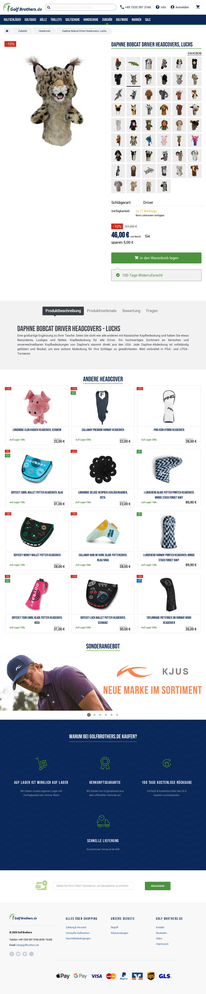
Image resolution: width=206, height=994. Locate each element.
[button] (89, 715)
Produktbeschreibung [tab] (63, 311)
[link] (167, 778)
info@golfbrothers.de (27, 945)
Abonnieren (157, 885)
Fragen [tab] (152, 311)
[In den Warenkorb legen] (156, 257)
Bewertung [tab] (131, 311)
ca (146, 211)
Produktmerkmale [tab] (101, 311)
